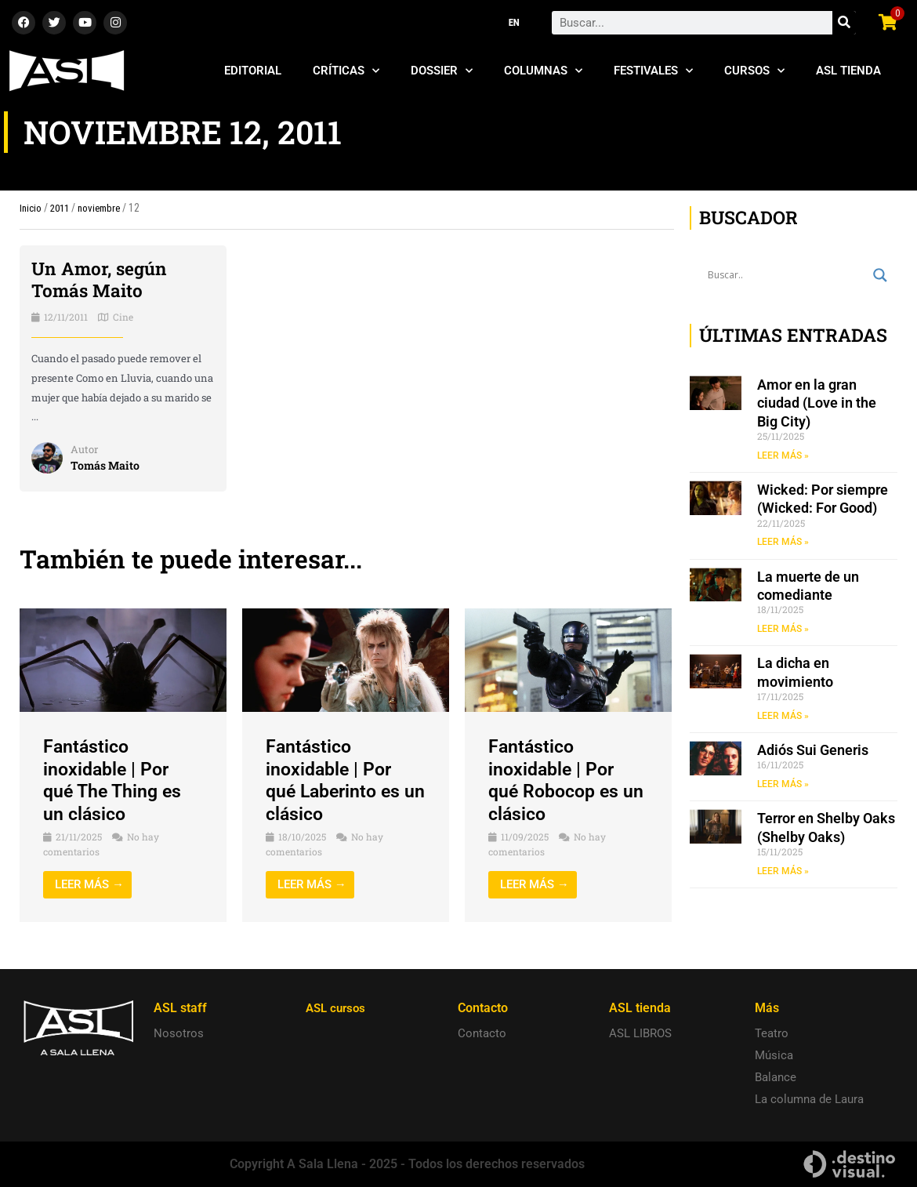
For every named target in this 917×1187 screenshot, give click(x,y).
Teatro (771, 1033)
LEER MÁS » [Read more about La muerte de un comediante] (783, 629)
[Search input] (786, 275)
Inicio (31, 207)
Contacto (482, 1033)
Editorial (252, 71)
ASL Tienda (848, 71)
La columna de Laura (809, 1099)
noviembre (105, 207)
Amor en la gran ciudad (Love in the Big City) (816, 403)
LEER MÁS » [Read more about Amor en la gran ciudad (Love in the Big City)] (783, 455)
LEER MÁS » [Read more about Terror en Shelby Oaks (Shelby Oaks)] (783, 872)
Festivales (653, 71)
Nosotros (179, 1033)
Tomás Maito (107, 465)
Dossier (442, 71)
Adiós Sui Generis (812, 751)
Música (774, 1055)
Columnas (543, 71)
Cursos (754, 71)
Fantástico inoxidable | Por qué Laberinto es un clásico (336, 780)
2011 (62, 207)
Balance (775, 1077)
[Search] (844, 22)
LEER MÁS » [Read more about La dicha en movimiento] (783, 716)
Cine (123, 316)
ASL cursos (338, 1007)
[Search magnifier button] (880, 275)
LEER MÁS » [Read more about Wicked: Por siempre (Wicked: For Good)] (783, 542)
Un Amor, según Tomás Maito (102, 279)
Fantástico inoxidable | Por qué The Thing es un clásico (115, 780)
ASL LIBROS (640, 1033)
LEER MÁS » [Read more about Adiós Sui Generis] (783, 785)
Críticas (346, 71)
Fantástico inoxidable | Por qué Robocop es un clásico (556, 780)
